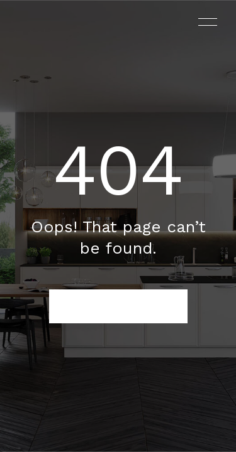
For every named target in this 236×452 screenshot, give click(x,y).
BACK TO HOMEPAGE (118, 306)
